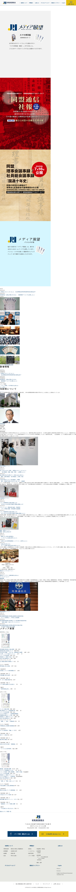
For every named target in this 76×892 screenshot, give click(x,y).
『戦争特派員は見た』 (5, 688)
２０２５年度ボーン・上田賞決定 (7, 776)
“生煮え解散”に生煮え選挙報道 (7, 785)
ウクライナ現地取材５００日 (7, 770)
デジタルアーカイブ (10, 865)
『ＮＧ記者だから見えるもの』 (7, 808)
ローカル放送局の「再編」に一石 (7, 730)
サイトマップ (46, 884)
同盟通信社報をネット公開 (6, 715)
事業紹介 (32, 845)
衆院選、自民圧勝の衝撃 (5, 768)
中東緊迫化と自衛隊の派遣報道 (7, 725)
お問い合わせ (71, 4)
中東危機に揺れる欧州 (5, 675)
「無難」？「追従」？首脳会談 (7, 721)
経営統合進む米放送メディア (6, 650)
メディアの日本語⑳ (4, 655)
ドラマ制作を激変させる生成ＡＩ (8, 684)
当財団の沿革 (14, 851)
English (60, 865)
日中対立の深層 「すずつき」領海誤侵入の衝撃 (11, 652)
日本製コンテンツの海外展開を (7, 670)
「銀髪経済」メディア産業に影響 (8, 803)
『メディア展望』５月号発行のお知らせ (9, 385)
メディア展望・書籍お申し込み (22, 834)
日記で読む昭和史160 (5, 718)
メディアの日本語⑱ (4, 773)
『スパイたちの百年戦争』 (6, 748)
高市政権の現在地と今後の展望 (7, 649)
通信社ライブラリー (35, 865)
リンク (37, 884)
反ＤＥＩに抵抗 (3, 735)
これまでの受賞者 (41, 858)
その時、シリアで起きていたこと (8, 653)
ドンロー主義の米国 (4, 709)
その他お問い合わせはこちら (53, 834)
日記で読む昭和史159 (5, 778)
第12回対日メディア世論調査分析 (7, 710)
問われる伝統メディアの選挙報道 (8, 790)
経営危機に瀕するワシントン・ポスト (8, 799)
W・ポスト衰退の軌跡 (5, 679)
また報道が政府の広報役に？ (6, 661)
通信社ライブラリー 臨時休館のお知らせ (9, 575)
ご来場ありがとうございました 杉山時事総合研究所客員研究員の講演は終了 (18, 291)
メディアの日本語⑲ (4, 712)
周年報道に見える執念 (5, 666)
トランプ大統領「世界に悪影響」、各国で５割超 (11, 771)
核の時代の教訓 (3, 739)
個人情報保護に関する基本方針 (24, 884)
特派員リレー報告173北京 (6, 656)
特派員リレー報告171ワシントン (7, 774)
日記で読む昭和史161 (5, 658)
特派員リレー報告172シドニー (7, 716)
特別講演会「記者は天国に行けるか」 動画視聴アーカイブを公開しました (17, 294)
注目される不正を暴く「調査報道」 (8, 744)
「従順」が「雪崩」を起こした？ (7, 781)
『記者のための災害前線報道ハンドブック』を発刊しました (13, 541)
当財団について (9, 845)
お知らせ (60, 845)
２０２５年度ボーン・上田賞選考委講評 (9, 713)
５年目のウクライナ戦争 (5, 794)
